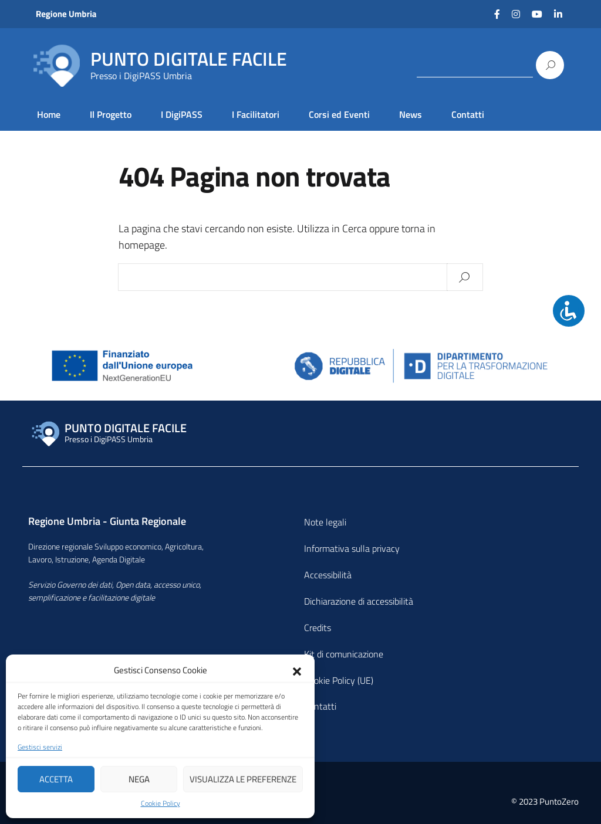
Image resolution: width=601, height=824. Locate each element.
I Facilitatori (255, 114)
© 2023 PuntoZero (545, 801)
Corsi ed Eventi (339, 114)
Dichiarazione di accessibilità (358, 601)
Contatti (467, 114)
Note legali (325, 522)
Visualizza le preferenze (243, 779)
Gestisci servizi (40, 747)
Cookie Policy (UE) (338, 680)
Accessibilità (328, 575)
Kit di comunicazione (343, 654)
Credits (317, 627)
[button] (297, 670)
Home (48, 114)
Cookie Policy (160, 803)
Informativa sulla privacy (352, 548)
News (410, 114)
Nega (139, 779)
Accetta (56, 779)
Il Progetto (110, 114)
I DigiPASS (181, 114)
